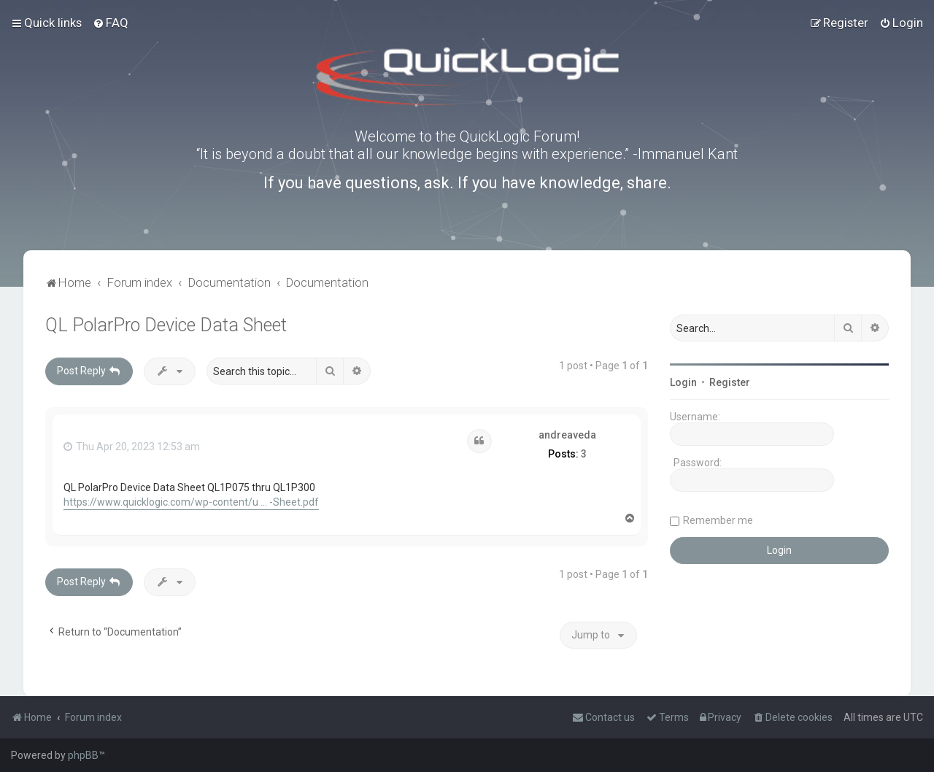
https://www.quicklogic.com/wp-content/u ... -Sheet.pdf (191, 502)
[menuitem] (110, 22)
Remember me (718, 520)
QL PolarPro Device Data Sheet (166, 325)
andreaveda (567, 435)
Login (683, 382)
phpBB (83, 755)
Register (729, 382)
